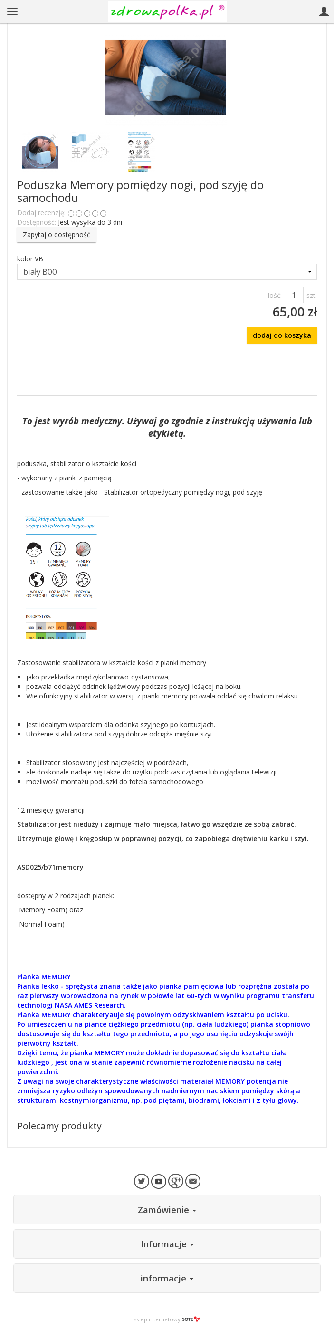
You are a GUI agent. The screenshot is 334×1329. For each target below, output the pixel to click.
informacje (167, 1278)
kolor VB (30, 258)
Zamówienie (167, 1209)
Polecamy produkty (59, 1125)
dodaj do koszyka (282, 335)
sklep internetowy (167, 1319)
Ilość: (274, 295)
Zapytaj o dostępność (56, 234)
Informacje (167, 1244)
